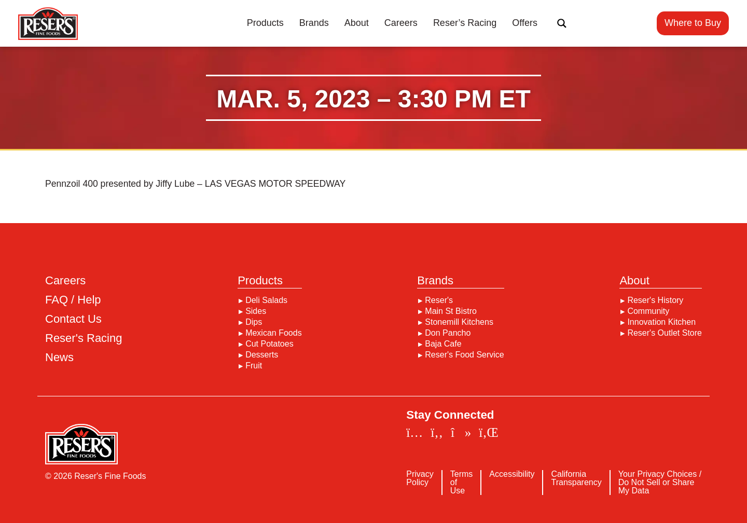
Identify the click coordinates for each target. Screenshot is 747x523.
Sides (255, 311)
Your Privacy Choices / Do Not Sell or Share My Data (659, 482)
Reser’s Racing (464, 23)
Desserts (261, 355)
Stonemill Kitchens (459, 322)
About (356, 23)
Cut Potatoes (269, 344)
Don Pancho (448, 333)
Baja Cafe (443, 344)
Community (648, 311)
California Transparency (576, 478)
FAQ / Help (73, 300)
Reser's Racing (83, 338)
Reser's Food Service (464, 355)
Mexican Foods (273, 333)
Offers (524, 23)
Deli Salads (266, 300)
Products (265, 23)
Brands (314, 23)
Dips (253, 322)
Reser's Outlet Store (664, 333)
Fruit (253, 366)
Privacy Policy (419, 478)
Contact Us (73, 319)
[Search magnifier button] (562, 23)
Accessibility (511, 474)
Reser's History (655, 300)
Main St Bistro (451, 311)
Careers (401, 23)
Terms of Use (461, 482)
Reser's (439, 300)
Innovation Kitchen (661, 322)
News (59, 357)
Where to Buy (693, 23)
